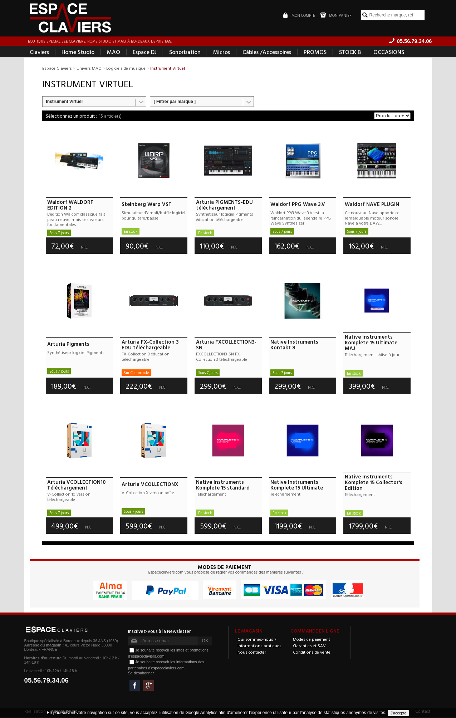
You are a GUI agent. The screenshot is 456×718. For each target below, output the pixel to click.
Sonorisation (185, 52)
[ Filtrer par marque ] (175, 101)
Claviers (39, 52)
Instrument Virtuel (64, 101)
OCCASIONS (388, 52)
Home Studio (78, 52)
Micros (221, 52)
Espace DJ (145, 52)
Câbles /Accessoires (266, 52)
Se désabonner (141, 673)
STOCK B (350, 52)
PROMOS (315, 52)
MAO (113, 52)
